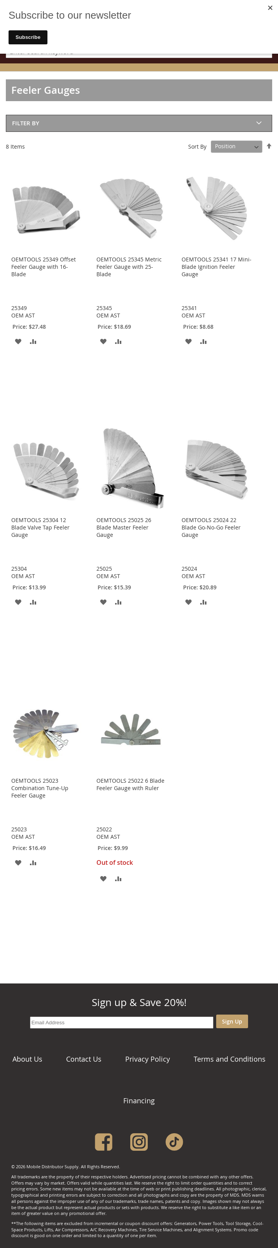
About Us (27, 1059)
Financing (139, 1100)
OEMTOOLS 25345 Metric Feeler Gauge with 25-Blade (129, 267)
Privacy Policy (147, 1059)
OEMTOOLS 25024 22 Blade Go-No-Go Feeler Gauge (211, 527)
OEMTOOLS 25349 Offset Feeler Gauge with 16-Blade (43, 267)
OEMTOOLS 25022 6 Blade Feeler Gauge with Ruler (130, 784)
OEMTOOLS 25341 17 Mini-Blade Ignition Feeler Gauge (217, 267)
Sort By (197, 146)
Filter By (25, 123)
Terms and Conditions (230, 1059)
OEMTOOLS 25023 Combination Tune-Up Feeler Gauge (39, 788)
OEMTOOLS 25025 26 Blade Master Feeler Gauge (123, 527)
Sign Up (232, 1021)
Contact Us (83, 1059)
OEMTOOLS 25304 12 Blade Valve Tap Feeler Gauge (40, 527)
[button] (18, 341)
